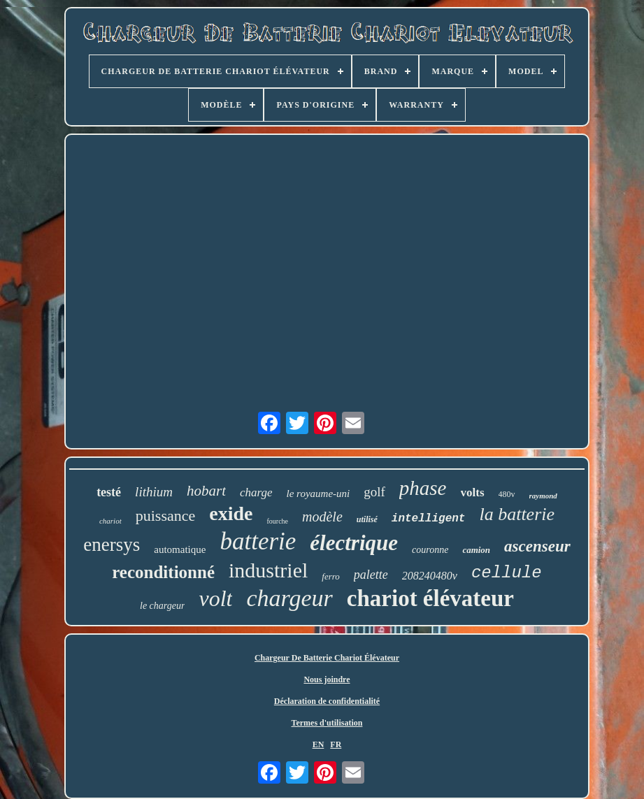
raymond (543, 495)
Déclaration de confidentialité (327, 701)
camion (476, 550)
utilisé (367, 519)
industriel (268, 570)
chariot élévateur (430, 598)
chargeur (289, 598)
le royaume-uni (318, 493)
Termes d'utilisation (327, 723)
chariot (110, 521)
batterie (258, 541)
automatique (180, 549)
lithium (154, 491)
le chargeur (162, 605)
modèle (322, 516)
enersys (111, 544)
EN (318, 744)
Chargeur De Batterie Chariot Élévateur (327, 658)
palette (371, 575)
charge (256, 492)
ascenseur (537, 546)
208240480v (429, 576)
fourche (277, 521)
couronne (430, 550)
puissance (166, 515)
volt (215, 598)
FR (335, 744)
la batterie (516, 514)
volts (473, 492)
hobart (206, 490)
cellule (506, 572)
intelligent (429, 518)
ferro (331, 576)
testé (108, 492)
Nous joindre (326, 679)
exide (230, 513)
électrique (354, 543)
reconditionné (163, 572)
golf (374, 491)
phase (423, 488)
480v (507, 494)
